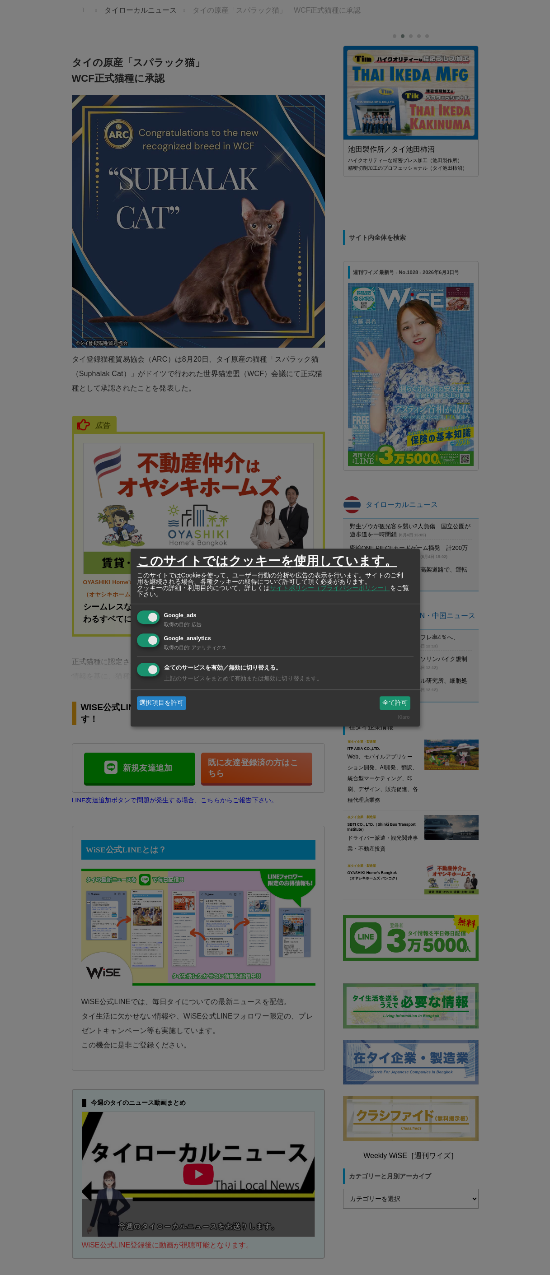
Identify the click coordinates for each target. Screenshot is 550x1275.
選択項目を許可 (161, 702)
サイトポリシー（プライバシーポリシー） (330, 587)
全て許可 (395, 702)
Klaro (403, 717)
